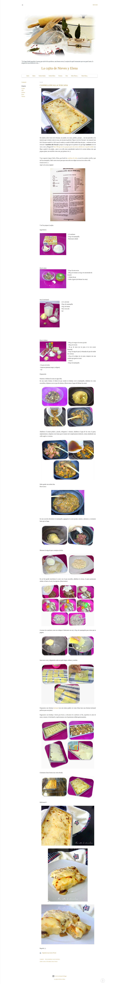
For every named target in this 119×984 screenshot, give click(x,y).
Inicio (28, 75)
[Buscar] (95, 5)
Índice (33, 75)
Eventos (60, 75)
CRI (22, 90)
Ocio (67, 75)
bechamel (56, 708)
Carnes (23, 88)
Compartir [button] (24, 82)
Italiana (23, 92)
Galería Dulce (52, 75)
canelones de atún (72, 158)
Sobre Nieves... (74, 75)
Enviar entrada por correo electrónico (52, 959)
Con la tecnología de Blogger (59, 976)
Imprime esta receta (47, 953)
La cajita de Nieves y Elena (59, 68)
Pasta (23, 94)
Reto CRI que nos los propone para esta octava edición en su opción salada (73, 147)
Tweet (54, 953)
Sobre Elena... (84, 75)
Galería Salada (42, 75)
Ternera (23, 96)
